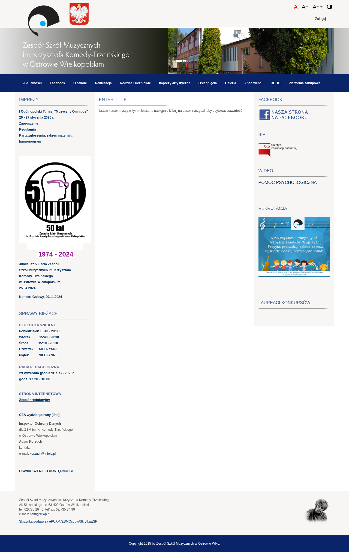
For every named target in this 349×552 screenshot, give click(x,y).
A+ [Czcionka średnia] (305, 7)
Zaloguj (320, 19)
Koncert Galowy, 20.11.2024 (40, 297)
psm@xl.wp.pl (40, 514)
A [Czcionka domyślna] (295, 7)
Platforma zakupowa (304, 83)
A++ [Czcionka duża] (318, 7)
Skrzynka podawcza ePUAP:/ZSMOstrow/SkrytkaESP (58, 521)
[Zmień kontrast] (329, 6)
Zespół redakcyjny (34, 400)
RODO (276, 83)
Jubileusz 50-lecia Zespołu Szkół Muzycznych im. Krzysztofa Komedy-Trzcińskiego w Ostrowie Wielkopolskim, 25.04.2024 (45, 276)
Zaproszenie (28, 123)
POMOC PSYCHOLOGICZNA (287, 182)
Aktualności (32, 83)
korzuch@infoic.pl (43, 454)
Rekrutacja (103, 83)
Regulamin (27, 129)
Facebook (57, 83)
